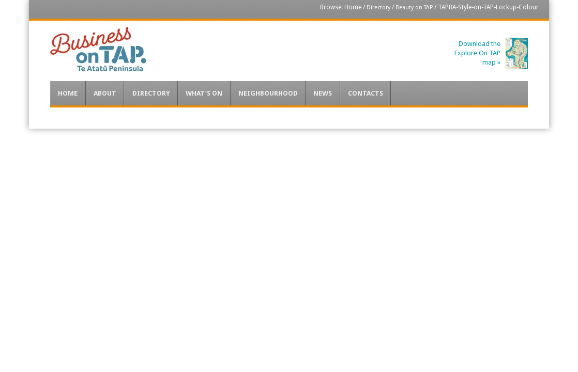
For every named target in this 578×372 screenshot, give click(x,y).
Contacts (365, 93)
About (105, 93)
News (322, 93)
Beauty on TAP (414, 7)
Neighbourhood (268, 93)
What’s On (204, 93)
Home (352, 7)
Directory (378, 7)
